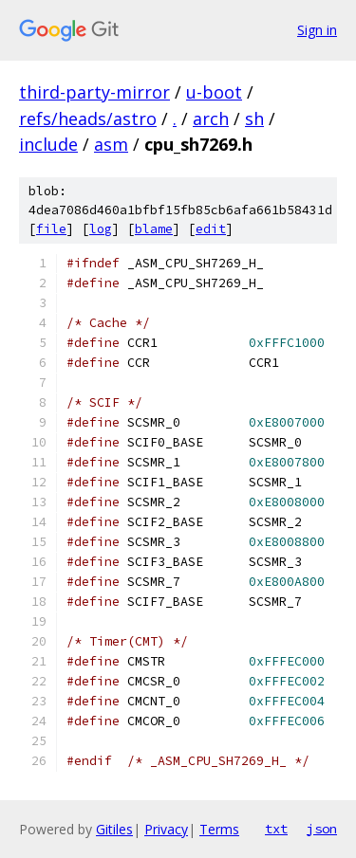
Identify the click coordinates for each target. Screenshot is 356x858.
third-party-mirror (94, 92)
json (322, 828)
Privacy (166, 829)
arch (211, 118)
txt (276, 828)
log (100, 229)
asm (111, 144)
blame (154, 229)
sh (254, 118)
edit (211, 229)
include (48, 144)
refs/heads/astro (88, 118)
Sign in (317, 30)
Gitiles (114, 829)
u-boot (214, 92)
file (51, 229)
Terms (219, 829)
